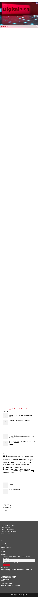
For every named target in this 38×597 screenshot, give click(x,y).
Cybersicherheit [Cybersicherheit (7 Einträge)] (22, 457)
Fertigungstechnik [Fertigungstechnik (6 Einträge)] (30, 459)
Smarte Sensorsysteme (6, 547)
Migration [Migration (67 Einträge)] (30, 464)
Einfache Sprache (4, 536)
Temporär (5, 512)
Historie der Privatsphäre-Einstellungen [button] (9, 531)
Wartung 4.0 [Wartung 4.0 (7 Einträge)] (13, 472)
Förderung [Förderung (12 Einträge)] (5, 461)
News (4, 508)
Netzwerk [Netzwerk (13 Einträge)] (22, 465)
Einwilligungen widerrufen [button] (6, 533)
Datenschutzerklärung (5, 527)
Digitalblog (5, 504)
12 (32, 408)
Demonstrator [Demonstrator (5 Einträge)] (28, 457)
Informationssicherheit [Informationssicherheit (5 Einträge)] (20, 461)
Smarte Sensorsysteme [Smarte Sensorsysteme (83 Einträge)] (11, 469)
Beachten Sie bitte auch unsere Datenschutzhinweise (12, 562)
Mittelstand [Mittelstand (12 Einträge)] (5, 465)
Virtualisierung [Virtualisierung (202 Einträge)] (28, 470)
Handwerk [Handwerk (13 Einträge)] (10, 461)
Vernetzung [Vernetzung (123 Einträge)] (17, 470)
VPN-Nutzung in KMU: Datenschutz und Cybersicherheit (20, 420)
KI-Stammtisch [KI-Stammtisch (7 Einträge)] (16, 462)
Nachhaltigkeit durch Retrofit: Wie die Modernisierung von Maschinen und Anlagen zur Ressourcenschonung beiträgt (20, 414)
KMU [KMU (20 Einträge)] (29, 462)
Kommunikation (6, 507)
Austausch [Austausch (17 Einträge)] (26, 456)
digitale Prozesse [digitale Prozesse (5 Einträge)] (15, 459)
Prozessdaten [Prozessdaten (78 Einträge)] (8, 467)
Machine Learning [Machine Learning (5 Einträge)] (23, 464)
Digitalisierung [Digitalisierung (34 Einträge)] (22, 459)
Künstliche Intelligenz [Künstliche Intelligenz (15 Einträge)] (15, 464)
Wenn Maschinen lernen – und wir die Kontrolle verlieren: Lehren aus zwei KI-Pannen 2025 (22, 442)
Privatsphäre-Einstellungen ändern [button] (8, 529)
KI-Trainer (3, 551)
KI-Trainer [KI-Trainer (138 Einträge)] (24, 462)
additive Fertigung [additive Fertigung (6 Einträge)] (14, 456)
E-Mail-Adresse (6, 558)
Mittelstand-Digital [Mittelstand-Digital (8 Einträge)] (11, 465)
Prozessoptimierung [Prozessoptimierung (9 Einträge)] (17, 467)
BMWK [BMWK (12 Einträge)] (6, 457)
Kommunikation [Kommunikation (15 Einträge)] (6, 464)
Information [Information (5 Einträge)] (14, 461)
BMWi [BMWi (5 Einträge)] (4, 457)
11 (29, 408)
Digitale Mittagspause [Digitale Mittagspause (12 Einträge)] (7, 459)
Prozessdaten (4, 549)
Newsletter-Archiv (4, 567)
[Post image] (5, 415)
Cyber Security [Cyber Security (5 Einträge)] (17, 457)
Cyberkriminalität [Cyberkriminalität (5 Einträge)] (11, 457)
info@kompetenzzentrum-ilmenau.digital (12, 585)
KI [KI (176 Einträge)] (31, 460)
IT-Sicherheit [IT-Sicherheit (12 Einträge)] (27, 461)
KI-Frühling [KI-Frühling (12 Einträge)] (5, 462)
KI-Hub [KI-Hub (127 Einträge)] (11, 462)
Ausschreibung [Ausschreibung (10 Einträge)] (20, 456)
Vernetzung (3, 543)
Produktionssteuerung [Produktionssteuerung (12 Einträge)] (29, 465)
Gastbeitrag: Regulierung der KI (15, 489)
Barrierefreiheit (4, 535)
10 (26, 408)
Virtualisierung (4, 545)
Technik (4, 510)
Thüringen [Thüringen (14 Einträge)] (28, 469)
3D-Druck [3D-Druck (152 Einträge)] (7, 456)
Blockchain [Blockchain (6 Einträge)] (31, 456)
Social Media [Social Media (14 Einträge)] (23, 469)
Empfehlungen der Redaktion (8, 505)
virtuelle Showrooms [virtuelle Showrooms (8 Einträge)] (6, 472)
